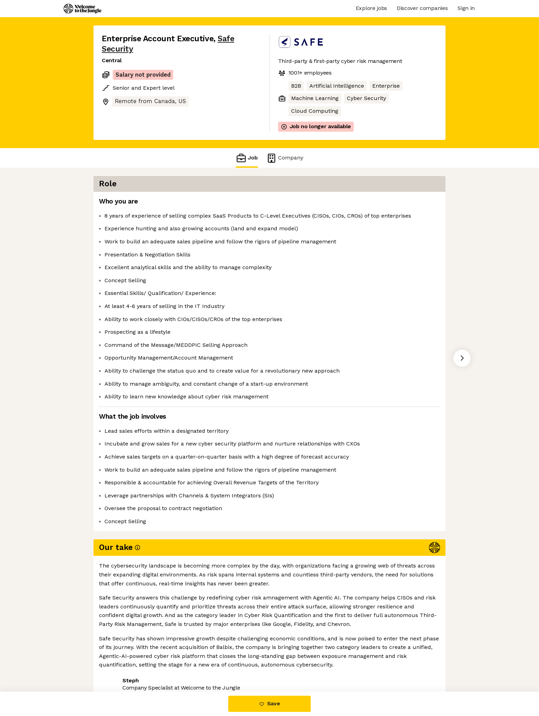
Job (247, 158)
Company (284, 158)
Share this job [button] (120, 662)
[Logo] (82, 8)
